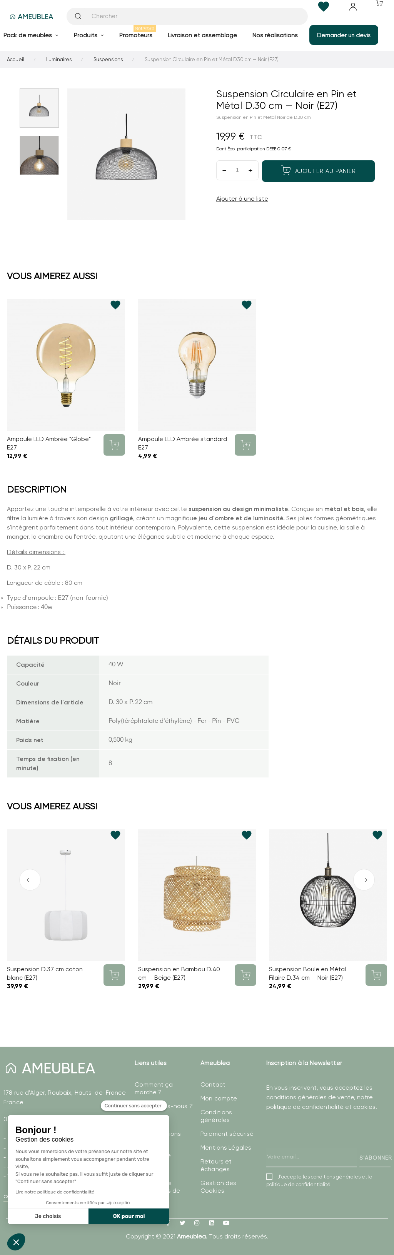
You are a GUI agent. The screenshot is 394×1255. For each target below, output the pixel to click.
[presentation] (324, 1147)
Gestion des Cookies (218, 1186)
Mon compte (218, 1098)
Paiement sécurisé (227, 1133)
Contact (212, 1084)
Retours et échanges (216, 1165)
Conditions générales (216, 1116)
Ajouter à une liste (242, 198)
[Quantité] (237, 170)
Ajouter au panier (318, 170)
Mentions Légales (225, 1147)
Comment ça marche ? (153, 1088)
